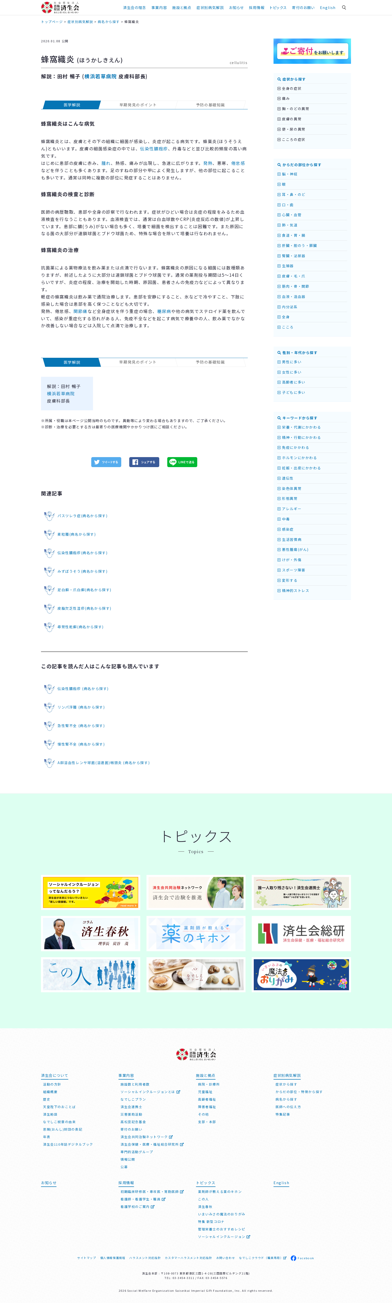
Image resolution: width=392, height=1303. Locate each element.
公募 (124, 1166)
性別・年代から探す (298, 352)
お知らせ (236, 7)
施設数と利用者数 (135, 1084)
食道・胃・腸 (292, 235)
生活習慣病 (290, 539)
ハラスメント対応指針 (145, 1258)
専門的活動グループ (136, 1151)
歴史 (46, 1099)
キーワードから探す (298, 417)
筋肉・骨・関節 (293, 286)
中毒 (284, 518)
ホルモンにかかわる (297, 457)
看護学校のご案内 (137, 1206)
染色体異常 (290, 488)
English (328, 7)
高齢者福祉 (207, 1099)
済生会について (54, 1075)
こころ (286, 327)
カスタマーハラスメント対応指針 (188, 1258)
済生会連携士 (131, 1106)
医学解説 (72, 104)
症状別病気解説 (210, 7)
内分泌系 (288, 306)
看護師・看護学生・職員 (143, 1199)
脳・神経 (288, 173)
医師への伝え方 (288, 1106)
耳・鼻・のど (292, 194)
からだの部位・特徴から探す (299, 1091)
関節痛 (81, 311)
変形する (288, 580)
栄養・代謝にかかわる (299, 427)
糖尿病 (164, 311)
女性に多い (290, 372)
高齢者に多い (292, 382)
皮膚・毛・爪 (292, 275)
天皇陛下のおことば (59, 1106)
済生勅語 (50, 1114)
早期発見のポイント (138, 104)
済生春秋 (205, 1206)
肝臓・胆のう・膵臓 (297, 245)
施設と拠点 (181, 7)
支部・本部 (207, 1121)
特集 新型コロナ (211, 1221)
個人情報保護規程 (113, 1258)
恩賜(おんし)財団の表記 (62, 1129)
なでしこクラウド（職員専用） (263, 1258)
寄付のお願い (303, 7)
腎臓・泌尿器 (292, 255)
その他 (203, 1114)
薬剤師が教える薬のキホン (220, 1191)
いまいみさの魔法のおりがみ (222, 1214)
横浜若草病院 (100, 76)
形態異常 (288, 498)
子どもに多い (292, 392)
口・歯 (286, 204)
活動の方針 (52, 1084)
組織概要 (50, 1091)
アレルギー (290, 508)
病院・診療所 (209, 1084)
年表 (46, 1136)
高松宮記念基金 (133, 1121)
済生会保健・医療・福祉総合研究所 (152, 1144)
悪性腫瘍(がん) (293, 549)
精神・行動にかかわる (299, 437)
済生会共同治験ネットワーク (146, 1136)
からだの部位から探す (300, 164)
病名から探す (287, 1099)
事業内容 (159, 7)
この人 (203, 1199)
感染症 (286, 529)
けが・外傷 (290, 559)
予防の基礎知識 (210, 104)
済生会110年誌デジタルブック (68, 1144)
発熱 (207, 163)
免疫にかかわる (293, 447)
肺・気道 (288, 224)
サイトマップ (86, 1258)
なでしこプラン (133, 1099)
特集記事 (283, 1114)
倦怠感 (238, 163)
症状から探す (292, 79)
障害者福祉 (207, 1106)
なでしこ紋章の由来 (59, 1121)
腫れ (106, 163)
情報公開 (127, 1159)
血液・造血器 (292, 296)
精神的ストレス (293, 590)
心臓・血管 (290, 214)
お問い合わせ (225, 1258)
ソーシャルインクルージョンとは (150, 1091)
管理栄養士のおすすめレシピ (222, 1229)
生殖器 (286, 265)
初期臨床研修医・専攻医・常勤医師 (152, 1191)
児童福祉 (205, 1091)
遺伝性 (286, 478)
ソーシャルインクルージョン (224, 1236)
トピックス (278, 7)
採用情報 (256, 7)
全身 (284, 316)
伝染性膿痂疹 (154, 148)
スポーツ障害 (292, 569)
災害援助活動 (131, 1114)
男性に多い (290, 361)
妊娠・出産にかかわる (299, 467)
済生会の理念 (134, 7)
